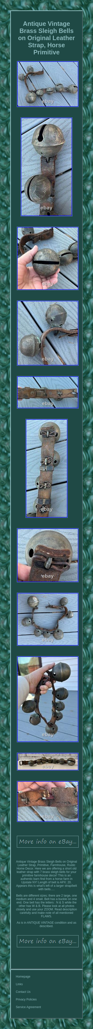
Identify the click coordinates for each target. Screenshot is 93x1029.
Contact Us (23, 992)
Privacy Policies (26, 999)
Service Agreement (28, 1007)
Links (19, 984)
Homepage (23, 976)
